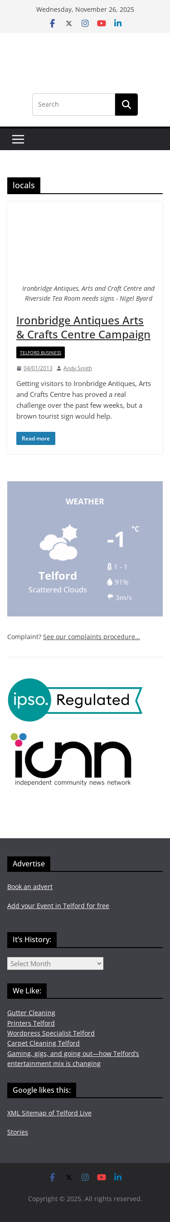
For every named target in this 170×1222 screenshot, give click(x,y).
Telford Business (40, 352)
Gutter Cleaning (31, 1012)
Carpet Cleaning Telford (43, 1043)
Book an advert (30, 886)
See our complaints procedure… (91, 636)
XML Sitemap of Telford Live (49, 1113)
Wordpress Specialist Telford (51, 1033)
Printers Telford (31, 1023)
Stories (17, 1132)
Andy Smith (77, 368)
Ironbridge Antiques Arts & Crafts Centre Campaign (83, 327)
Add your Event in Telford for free (58, 905)
